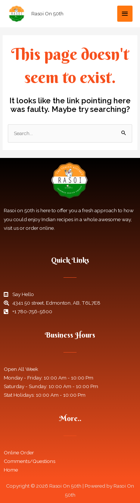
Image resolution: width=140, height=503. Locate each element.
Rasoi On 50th (47, 13)
